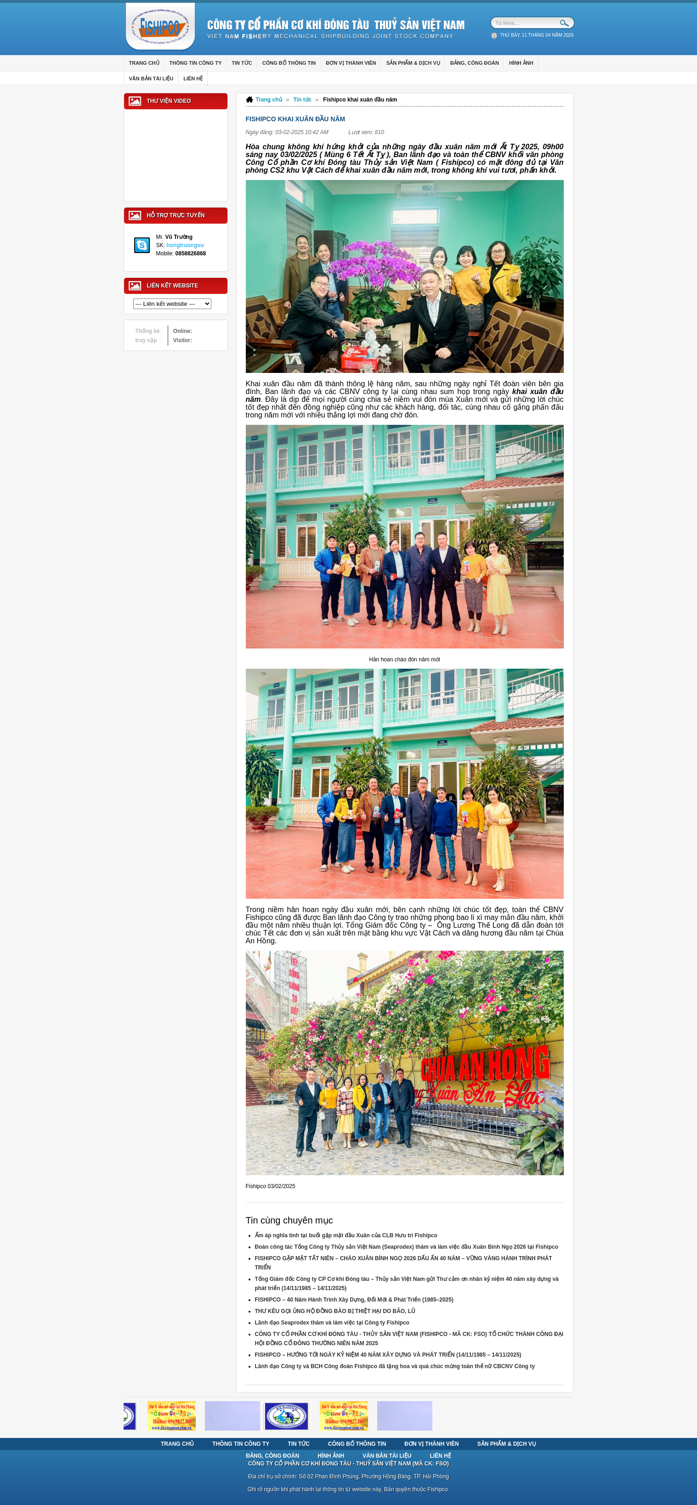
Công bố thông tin (357, 1444)
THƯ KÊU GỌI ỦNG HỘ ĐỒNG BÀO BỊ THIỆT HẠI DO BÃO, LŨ (335, 1311)
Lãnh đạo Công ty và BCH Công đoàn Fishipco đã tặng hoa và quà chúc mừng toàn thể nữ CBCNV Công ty (395, 1366)
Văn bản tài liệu (387, 1456)
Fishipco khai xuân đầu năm (360, 99)
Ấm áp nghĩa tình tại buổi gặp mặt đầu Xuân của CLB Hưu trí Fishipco (346, 1235)
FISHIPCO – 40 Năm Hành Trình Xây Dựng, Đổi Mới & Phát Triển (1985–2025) (354, 1299)
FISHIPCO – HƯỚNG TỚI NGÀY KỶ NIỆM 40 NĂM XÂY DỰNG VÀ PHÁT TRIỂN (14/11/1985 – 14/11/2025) (388, 1355)
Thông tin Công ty (240, 1444)
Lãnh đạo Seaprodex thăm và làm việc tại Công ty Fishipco (332, 1322)
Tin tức (303, 99)
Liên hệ (440, 1456)
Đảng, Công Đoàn (272, 1456)
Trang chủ (269, 99)
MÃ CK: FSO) (431, 1463)
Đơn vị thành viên (431, 1444)
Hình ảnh (330, 1456)
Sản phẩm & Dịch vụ (506, 1444)
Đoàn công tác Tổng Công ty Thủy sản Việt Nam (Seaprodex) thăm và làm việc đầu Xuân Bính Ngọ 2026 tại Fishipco (407, 1247)
